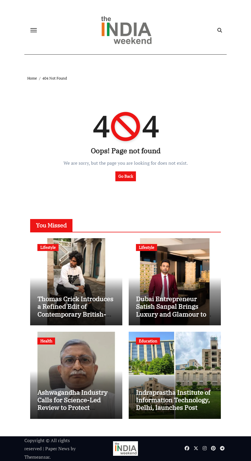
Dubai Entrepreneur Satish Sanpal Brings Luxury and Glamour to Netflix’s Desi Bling (171, 310)
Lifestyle (48, 247)
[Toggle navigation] (34, 30)
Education (148, 341)
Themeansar (37, 457)
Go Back (125, 176)
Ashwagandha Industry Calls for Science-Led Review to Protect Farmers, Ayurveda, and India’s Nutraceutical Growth (73, 411)
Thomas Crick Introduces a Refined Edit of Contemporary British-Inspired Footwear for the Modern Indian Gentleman (75, 318)
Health (46, 341)
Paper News (57, 448)
